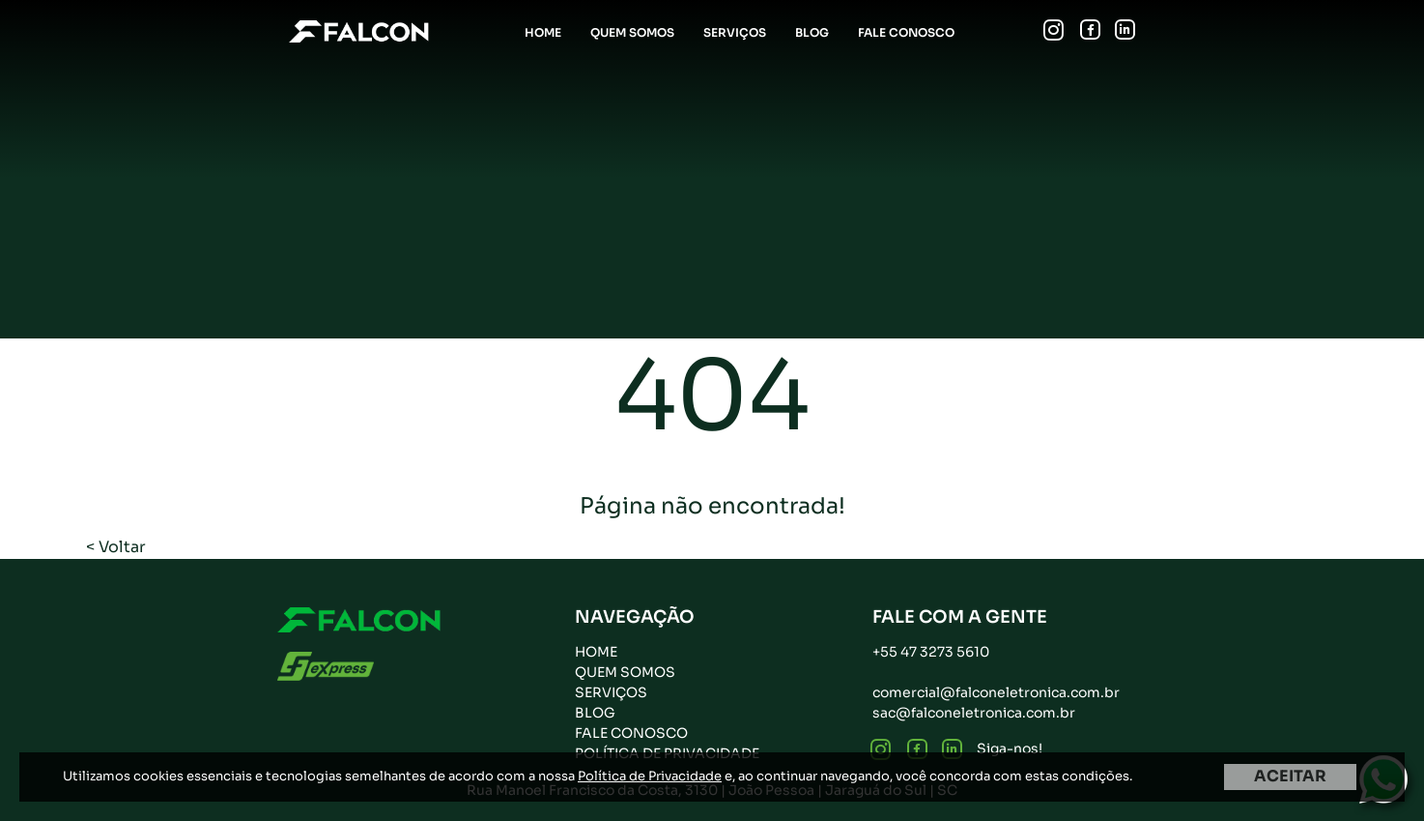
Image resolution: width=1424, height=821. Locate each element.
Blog (812, 32)
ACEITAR (1290, 776)
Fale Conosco (906, 32)
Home (543, 32)
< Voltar (116, 547)
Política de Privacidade (650, 776)
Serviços (734, 32)
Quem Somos (632, 32)
